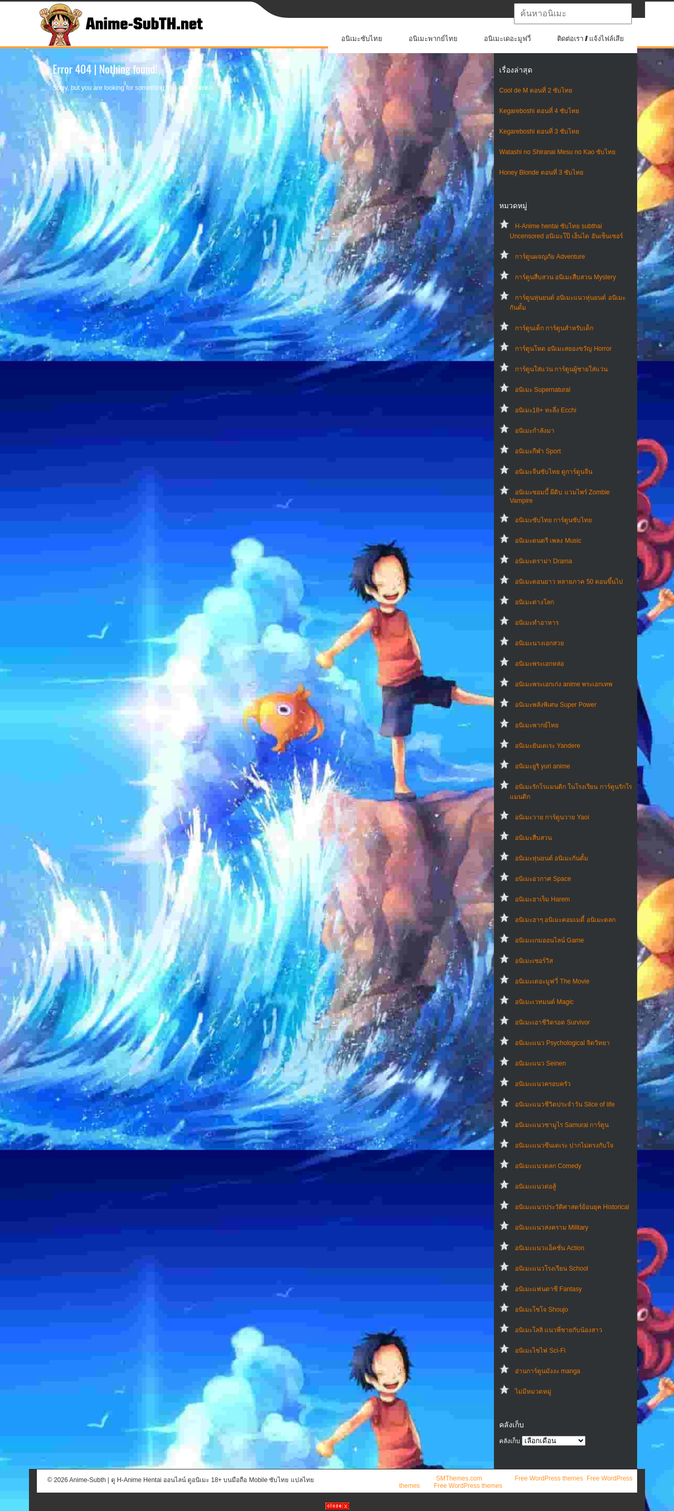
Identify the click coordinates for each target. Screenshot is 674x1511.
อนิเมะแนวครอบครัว (543, 1084)
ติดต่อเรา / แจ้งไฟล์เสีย (590, 38)
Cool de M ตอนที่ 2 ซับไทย (535, 90)
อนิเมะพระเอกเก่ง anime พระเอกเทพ (563, 684)
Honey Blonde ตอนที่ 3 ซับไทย (541, 172)
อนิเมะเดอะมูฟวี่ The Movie (552, 981)
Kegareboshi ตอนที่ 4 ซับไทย (539, 111)
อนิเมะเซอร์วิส (534, 961)
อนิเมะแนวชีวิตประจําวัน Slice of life (564, 1104)
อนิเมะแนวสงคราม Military (551, 1227)
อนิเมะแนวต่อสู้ (535, 1186)
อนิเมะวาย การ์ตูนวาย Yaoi (552, 817)
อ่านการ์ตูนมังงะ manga (547, 1371)
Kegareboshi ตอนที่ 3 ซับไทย (539, 131)
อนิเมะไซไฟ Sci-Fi (540, 1350)
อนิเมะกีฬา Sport (538, 451)
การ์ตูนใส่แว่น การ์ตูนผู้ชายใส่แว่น (561, 369)
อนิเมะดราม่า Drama (543, 561)
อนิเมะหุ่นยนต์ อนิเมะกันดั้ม (551, 858)
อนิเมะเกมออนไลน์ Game (549, 940)
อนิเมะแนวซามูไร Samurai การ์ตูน (562, 1125)
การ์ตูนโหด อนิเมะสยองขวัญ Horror (563, 348)
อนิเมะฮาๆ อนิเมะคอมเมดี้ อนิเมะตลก (565, 920)
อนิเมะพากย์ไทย (433, 38)
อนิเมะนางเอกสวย (539, 643)
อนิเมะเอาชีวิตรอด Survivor (552, 1022)
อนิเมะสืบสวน (533, 837)
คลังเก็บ (509, 1441)
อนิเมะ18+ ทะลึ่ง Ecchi (545, 410)
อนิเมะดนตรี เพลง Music (548, 540)
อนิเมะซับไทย (361, 38)
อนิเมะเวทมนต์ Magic (544, 1002)
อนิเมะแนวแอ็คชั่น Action (549, 1248)
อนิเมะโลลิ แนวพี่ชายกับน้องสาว (558, 1330)
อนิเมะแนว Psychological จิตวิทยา (562, 1043)
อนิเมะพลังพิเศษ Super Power (556, 704)
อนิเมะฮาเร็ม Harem (542, 899)
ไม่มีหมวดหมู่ (533, 1391)
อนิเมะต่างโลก (534, 602)
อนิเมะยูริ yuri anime (542, 766)
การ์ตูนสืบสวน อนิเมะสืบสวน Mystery (565, 277)
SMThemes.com (459, 1478)
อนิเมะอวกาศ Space (543, 879)
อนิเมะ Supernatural (542, 389)
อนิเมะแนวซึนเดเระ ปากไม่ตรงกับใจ (564, 1145)
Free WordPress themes (548, 1478)
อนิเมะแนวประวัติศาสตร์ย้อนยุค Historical (572, 1207)
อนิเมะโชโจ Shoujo (541, 1309)
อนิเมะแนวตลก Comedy (548, 1166)
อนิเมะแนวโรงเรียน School (551, 1268)
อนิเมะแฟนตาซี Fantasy (548, 1289)
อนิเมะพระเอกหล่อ (539, 663)
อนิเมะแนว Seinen (540, 1063)
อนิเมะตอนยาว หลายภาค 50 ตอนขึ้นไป (569, 581)
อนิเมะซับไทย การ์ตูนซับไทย (553, 520)
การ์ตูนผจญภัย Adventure (550, 256)
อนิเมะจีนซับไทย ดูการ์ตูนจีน (553, 471)
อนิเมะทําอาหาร (537, 622)
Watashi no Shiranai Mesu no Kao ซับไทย (557, 152)
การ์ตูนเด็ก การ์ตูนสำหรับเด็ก (554, 328)
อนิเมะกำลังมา (534, 430)
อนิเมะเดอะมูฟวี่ (507, 38)
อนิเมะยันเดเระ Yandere (547, 745)
